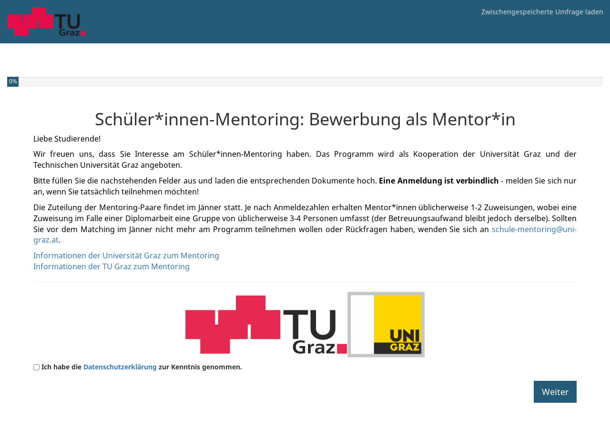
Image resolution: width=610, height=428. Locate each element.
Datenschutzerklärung (121, 366)
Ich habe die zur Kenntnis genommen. (141, 366)
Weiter (555, 391)
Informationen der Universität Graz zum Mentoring (126, 255)
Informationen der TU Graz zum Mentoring (111, 266)
